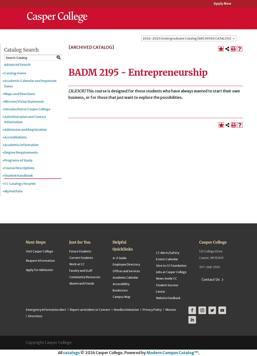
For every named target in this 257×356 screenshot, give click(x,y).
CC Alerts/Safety (167, 253)
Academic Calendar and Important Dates (30, 83)
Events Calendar (167, 259)
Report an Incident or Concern (90, 309)
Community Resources (84, 277)
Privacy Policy (152, 309)
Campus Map (121, 297)
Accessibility (121, 284)
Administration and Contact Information (25, 119)
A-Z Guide (119, 258)
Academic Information (21, 145)
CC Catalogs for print (19, 184)
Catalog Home (15, 73)
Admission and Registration (25, 130)
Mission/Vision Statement (24, 102)
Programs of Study (18, 160)
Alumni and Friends (81, 283)
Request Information (40, 260)
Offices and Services (126, 271)
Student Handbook (18, 176)
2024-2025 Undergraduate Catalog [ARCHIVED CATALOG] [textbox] (187, 38)
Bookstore (120, 290)
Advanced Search (17, 65)
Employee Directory (126, 264)
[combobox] (189, 38)
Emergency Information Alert (46, 309)
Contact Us (211, 279)
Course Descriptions (19, 168)
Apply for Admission (39, 270)
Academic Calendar (125, 277)
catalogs (71, 352)
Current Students (81, 258)
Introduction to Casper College (27, 109)
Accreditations (15, 137)
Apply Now (222, 4)
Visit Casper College (39, 251)
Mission (170, 309)
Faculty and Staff (80, 270)
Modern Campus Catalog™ (172, 352)
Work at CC (77, 264)
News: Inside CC (166, 278)
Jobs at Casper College (171, 272)
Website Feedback (168, 298)
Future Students (80, 251)
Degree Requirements (21, 152)
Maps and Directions (19, 94)
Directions (35, 316)
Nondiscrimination (126, 309)
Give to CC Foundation (171, 265)
